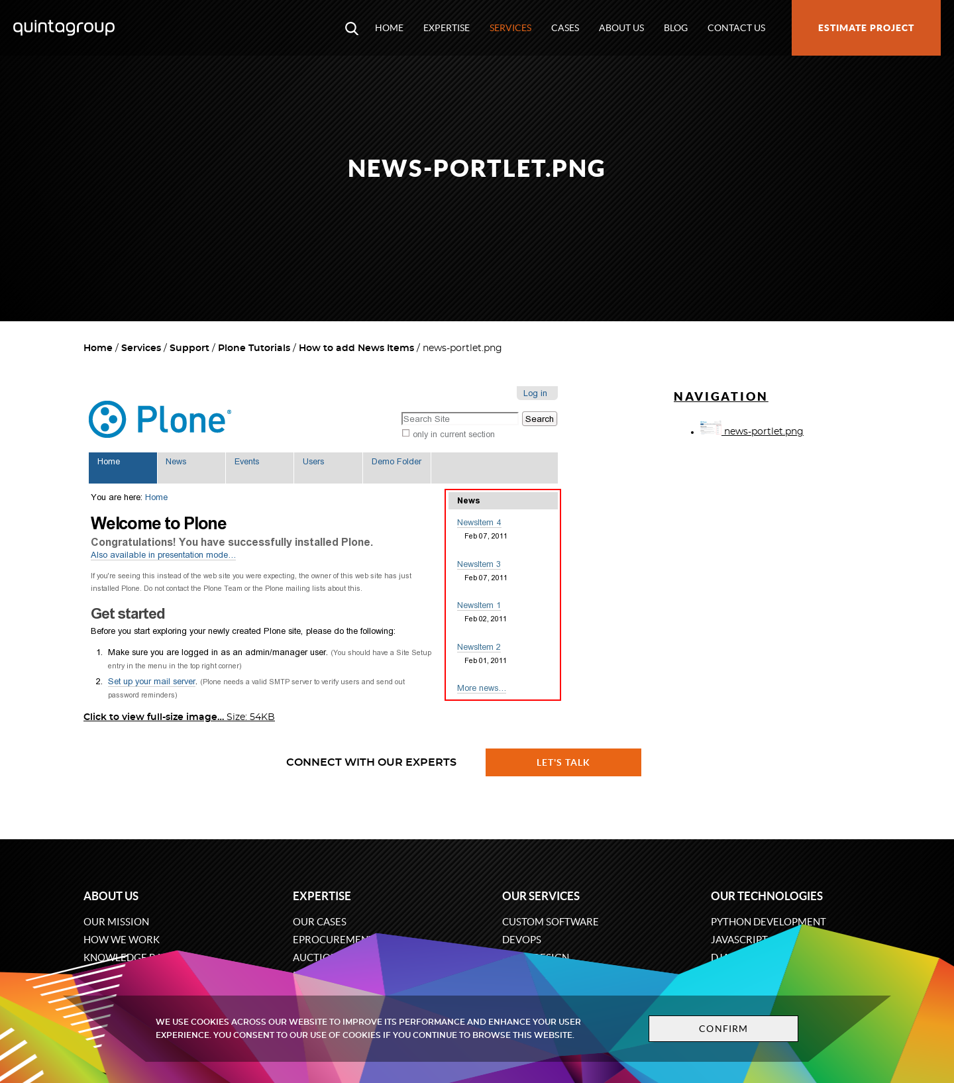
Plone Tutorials (254, 348)
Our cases (319, 921)
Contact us (736, 28)
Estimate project (866, 28)
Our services (541, 896)
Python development (768, 921)
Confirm (723, 1028)
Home (389, 28)
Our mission (116, 921)
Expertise (446, 28)
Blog (676, 28)
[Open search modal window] (352, 28)
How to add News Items (356, 348)
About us (621, 28)
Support (189, 348)
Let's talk (564, 762)
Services (510, 28)
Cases (565, 28)
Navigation (721, 396)
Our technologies (767, 896)
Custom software (550, 921)
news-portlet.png (752, 432)
